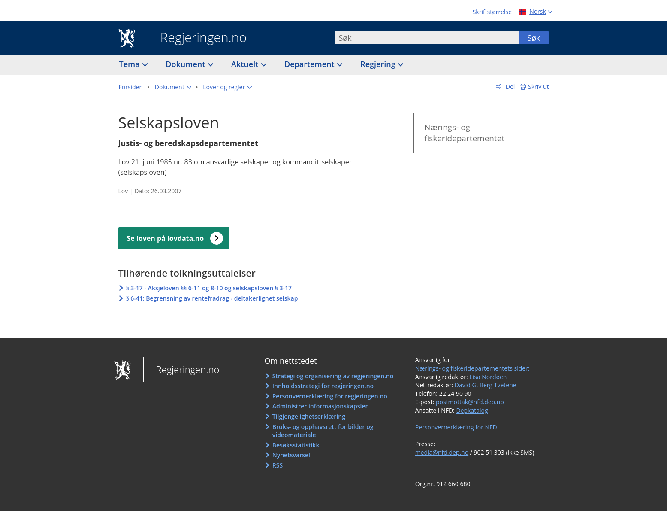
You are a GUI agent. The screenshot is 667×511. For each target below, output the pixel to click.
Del (509, 86)
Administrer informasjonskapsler (320, 406)
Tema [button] (130, 64)
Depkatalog (472, 410)
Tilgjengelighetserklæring (308, 416)
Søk (533, 38)
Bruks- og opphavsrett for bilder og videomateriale (323, 431)
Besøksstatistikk (296, 445)
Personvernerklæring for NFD (456, 427)
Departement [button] (310, 64)
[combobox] (427, 37)
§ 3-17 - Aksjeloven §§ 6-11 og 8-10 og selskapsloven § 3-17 (209, 288)
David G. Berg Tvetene (486, 385)
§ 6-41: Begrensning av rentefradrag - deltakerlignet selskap (212, 298)
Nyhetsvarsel (291, 455)
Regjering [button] (378, 64)
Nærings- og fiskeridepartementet (464, 133)
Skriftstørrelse (492, 12)
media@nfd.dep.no (441, 452)
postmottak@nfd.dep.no (470, 402)
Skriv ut (538, 86)
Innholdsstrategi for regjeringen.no (323, 386)
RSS (277, 465)
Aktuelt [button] (245, 64)
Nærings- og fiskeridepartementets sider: (472, 368)
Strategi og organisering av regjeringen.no (333, 376)
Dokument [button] (186, 64)
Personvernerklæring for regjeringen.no (329, 396)
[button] (173, 87)
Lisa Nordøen (488, 377)
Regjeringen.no (197, 38)
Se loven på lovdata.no (165, 238)
